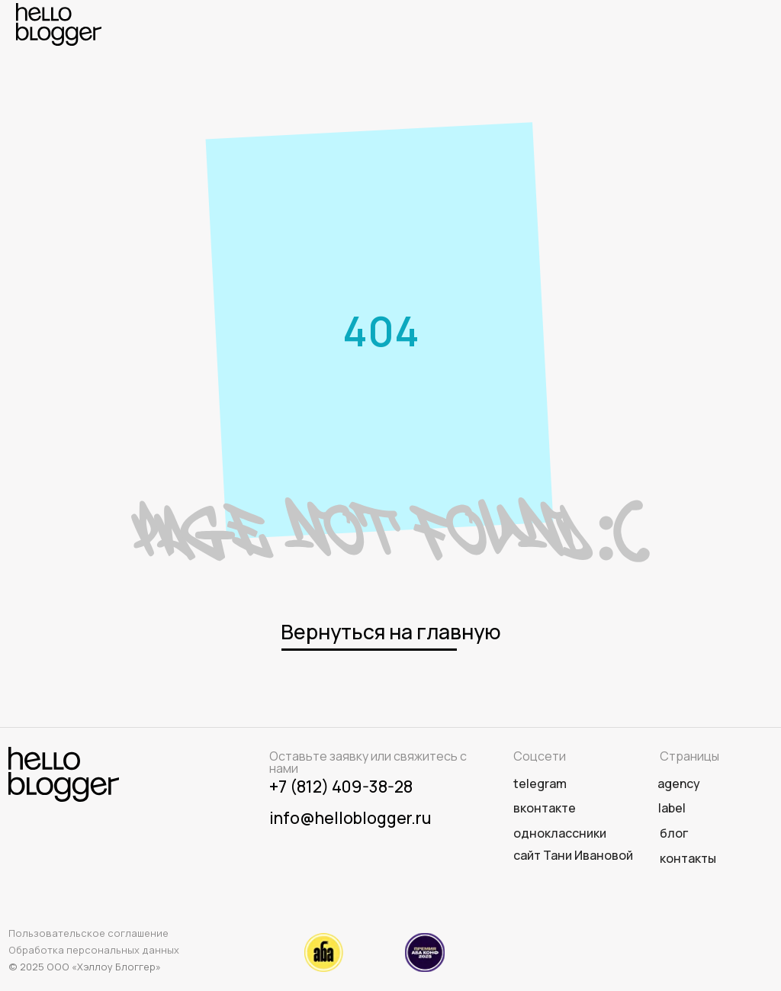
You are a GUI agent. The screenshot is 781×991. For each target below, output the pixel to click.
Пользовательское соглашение (88, 933)
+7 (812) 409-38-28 (341, 786)
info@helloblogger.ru (350, 817)
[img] (58, 24)
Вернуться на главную (391, 631)
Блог (674, 833)
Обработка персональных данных (93, 950)
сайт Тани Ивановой (573, 855)
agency (678, 783)
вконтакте (544, 808)
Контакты (688, 858)
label (672, 808)
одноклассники (559, 833)
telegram (540, 783)
